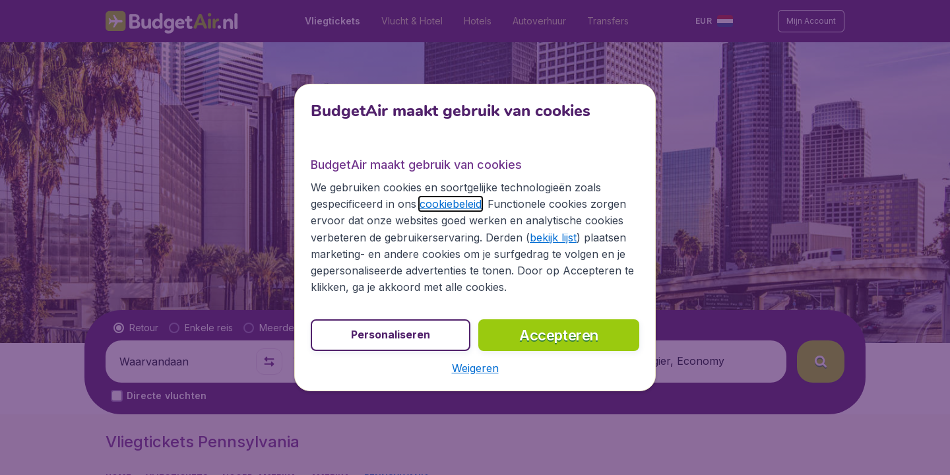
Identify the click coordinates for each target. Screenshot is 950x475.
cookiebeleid (451, 203)
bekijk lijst (553, 237)
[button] (475, 368)
